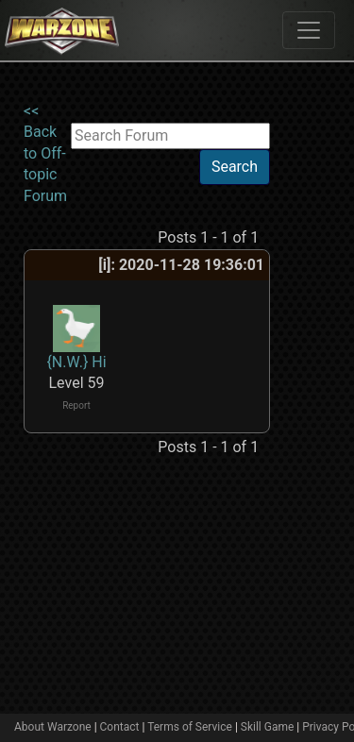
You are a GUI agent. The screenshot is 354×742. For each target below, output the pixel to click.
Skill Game (268, 727)
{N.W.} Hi (76, 362)
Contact (120, 727)
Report (76, 405)
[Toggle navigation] (308, 30)
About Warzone (53, 727)
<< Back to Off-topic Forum (45, 153)
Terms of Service (189, 727)
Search (234, 167)
